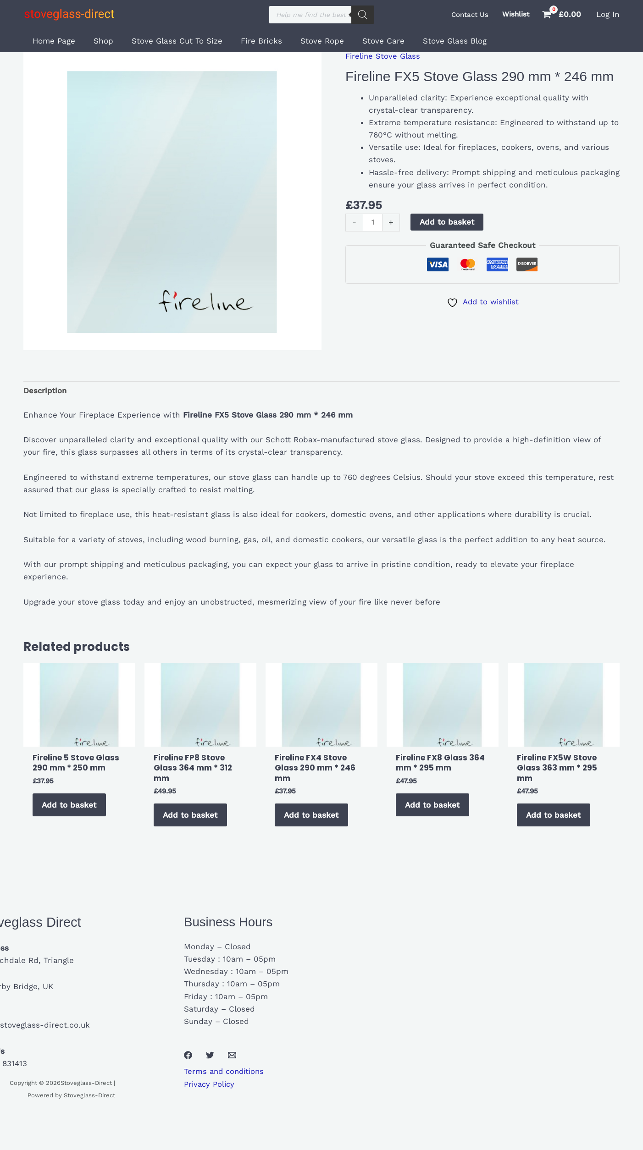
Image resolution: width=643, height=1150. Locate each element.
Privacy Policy (210, 1087)
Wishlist (515, 14)
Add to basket (448, 221)
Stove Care (368, 40)
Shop (99, 40)
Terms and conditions (226, 1074)
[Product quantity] (373, 222)
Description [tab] (45, 391)
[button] (470, 15)
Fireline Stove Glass (383, 56)
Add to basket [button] (71, 806)
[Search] (362, 15)
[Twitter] (210, 1059)
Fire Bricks (251, 40)
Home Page (52, 40)
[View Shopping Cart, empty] (562, 14)
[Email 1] (232, 1059)
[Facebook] (188, 1059)
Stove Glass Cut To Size (170, 40)
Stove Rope (310, 40)
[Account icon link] (608, 14)
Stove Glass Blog (437, 40)
